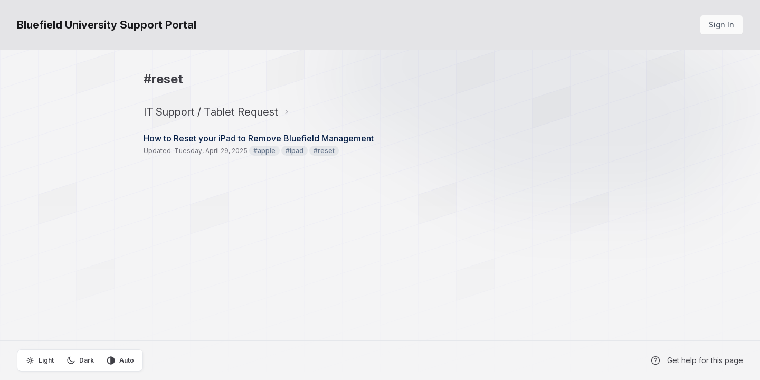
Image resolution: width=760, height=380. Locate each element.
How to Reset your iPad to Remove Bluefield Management (259, 138)
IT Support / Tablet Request (211, 112)
